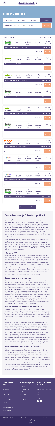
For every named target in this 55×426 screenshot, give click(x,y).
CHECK (46, 25)
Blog (23, 397)
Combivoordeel (9, 37)
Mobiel (23, 386)
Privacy (30, 419)
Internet (6, 8)
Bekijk (47, 51)
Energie (24, 394)
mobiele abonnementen (11, 268)
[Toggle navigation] (4, 2)
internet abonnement (16, 281)
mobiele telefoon (31, 261)
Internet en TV (26, 389)
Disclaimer (31, 422)
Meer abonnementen (27, 207)
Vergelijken (11, 8)
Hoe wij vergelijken (47, 417)
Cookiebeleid (32, 420)
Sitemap (31, 423)
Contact (24, 399)
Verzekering (25, 392)
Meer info (38, 51)
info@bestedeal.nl (8, 407)
